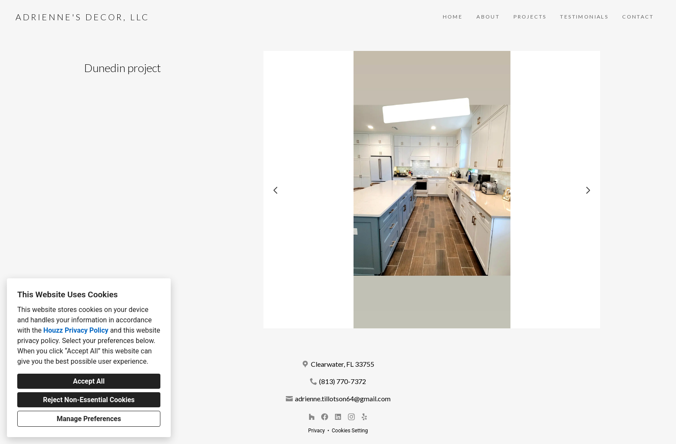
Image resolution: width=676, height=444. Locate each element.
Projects (529, 16)
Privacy (316, 431)
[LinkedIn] (337, 416)
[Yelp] (364, 416)
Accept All (89, 381)
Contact (638, 16)
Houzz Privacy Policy (75, 330)
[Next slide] (588, 190)
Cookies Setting (350, 431)
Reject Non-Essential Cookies (89, 400)
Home (453, 16)
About (488, 16)
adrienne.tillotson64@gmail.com (343, 398)
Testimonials (584, 16)
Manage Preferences (88, 419)
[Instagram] (351, 416)
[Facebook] (324, 416)
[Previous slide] (275, 190)
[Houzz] (311, 416)
